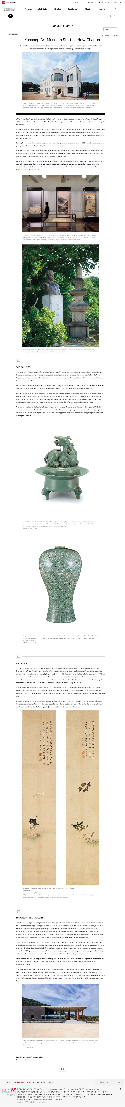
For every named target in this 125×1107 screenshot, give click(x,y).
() (109, 36)
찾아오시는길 (41, 1082)
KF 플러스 (115, 2)
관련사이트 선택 (109, 1082)
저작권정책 (30, 1082)
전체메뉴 (119, 8)
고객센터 (50, 1082)
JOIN (82, 2)
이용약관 (8, 1082)
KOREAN (90, 2)
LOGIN (75, 2)
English (107, 29)
